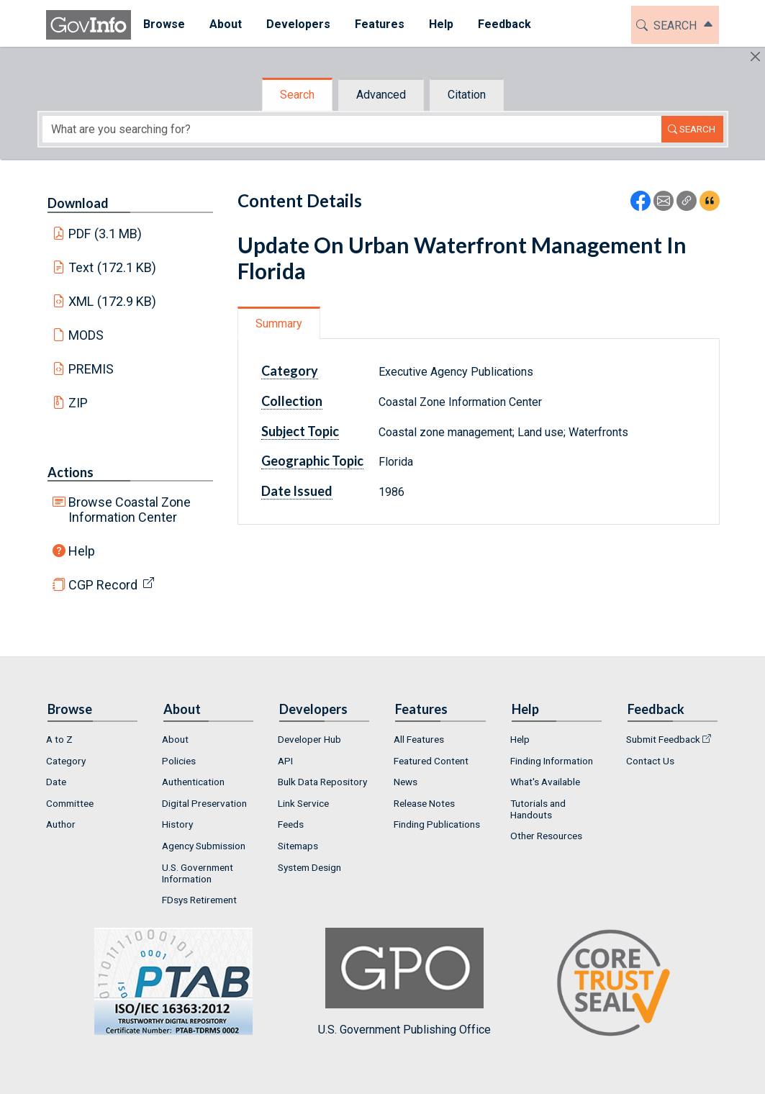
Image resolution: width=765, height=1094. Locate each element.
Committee (70, 803)
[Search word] (351, 129)
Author (61, 824)
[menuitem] (164, 25)
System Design (309, 867)
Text (112, 267)
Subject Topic (300, 431)
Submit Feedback (663, 739)
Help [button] (441, 24)
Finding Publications (437, 824)
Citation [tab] (467, 94)
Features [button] (379, 24)
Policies (179, 761)
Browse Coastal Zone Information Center (129, 509)
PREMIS (91, 368)
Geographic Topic (312, 461)
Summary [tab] (278, 323)
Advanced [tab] (381, 94)
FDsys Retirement (199, 899)
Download (78, 203)
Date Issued (296, 491)
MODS (86, 335)
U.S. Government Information (197, 873)
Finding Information (551, 761)
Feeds (291, 824)
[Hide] (755, 56)
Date (56, 781)
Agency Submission (203, 845)
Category (289, 371)
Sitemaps (298, 845)
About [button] (225, 24)
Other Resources (546, 835)
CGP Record (102, 584)
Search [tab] (297, 94)
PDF (105, 233)
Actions (70, 472)
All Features (419, 739)
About (175, 739)
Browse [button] (164, 24)
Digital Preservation (204, 803)
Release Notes (424, 803)
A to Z (59, 739)
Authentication (193, 781)
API (285, 761)
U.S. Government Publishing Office (404, 982)
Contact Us (650, 761)
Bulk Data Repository (322, 781)
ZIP (78, 402)
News (405, 781)
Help (81, 551)
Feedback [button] (504, 24)
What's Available (545, 781)
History (177, 824)
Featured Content (431, 761)
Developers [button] (298, 24)
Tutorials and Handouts (538, 808)
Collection (291, 401)
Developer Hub (309, 739)
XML (112, 301)
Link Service (303, 803)
